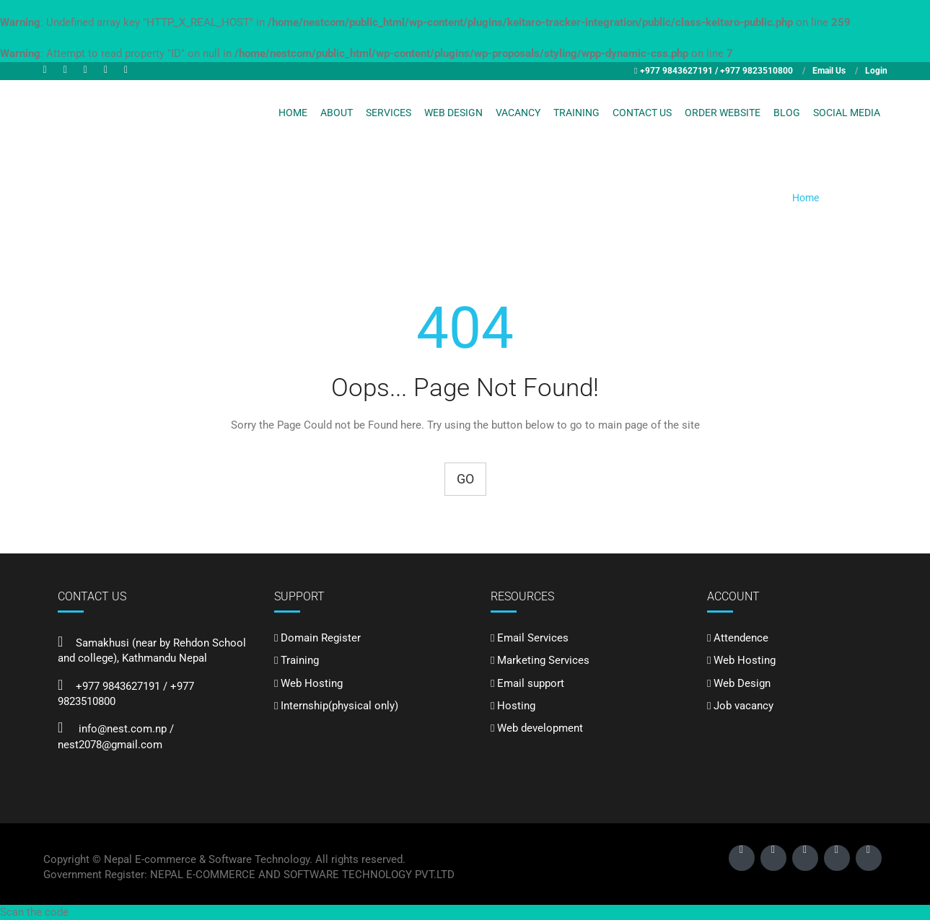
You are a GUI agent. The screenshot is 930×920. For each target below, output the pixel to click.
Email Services (533, 637)
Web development (540, 728)
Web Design (453, 112)
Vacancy (518, 112)
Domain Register (321, 637)
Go (465, 478)
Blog (786, 112)
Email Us (829, 71)
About (336, 112)
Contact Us (642, 112)
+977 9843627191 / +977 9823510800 (716, 71)
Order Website (722, 112)
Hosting (516, 705)
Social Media (846, 112)
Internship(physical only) (339, 705)
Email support (530, 683)
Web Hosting (312, 683)
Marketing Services (543, 660)
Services (388, 112)
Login (876, 71)
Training (576, 112)
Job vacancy (743, 705)
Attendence (741, 637)
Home (292, 112)
